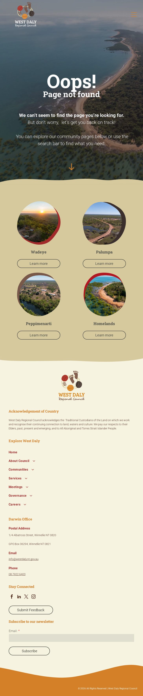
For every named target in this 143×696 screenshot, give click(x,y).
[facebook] (12, 597)
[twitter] (26, 597)
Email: (13, 631)
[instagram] (33, 597)
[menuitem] (72, 452)
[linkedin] (19, 597)
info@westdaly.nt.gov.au (23, 559)
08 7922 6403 (17, 574)
